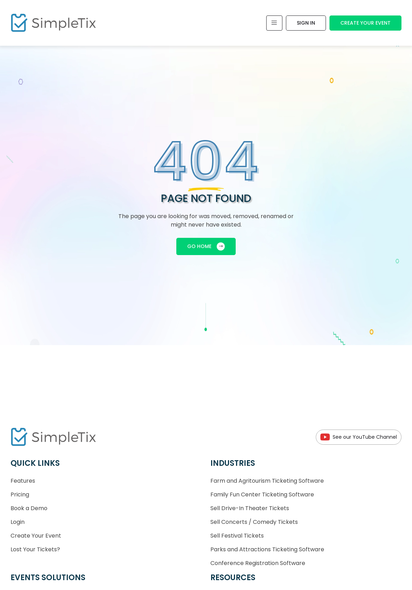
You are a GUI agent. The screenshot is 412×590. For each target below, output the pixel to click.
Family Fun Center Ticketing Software (262, 494)
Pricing (20, 494)
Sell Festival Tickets (237, 536)
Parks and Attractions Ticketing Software (267, 549)
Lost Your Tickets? (35, 549)
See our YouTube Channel (358, 437)
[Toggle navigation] (274, 23)
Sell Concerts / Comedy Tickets (254, 522)
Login (18, 522)
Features (23, 481)
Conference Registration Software (257, 563)
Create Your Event (365, 22)
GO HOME (206, 246)
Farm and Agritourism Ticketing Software (267, 481)
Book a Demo (29, 508)
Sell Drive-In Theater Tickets (249, 508)
